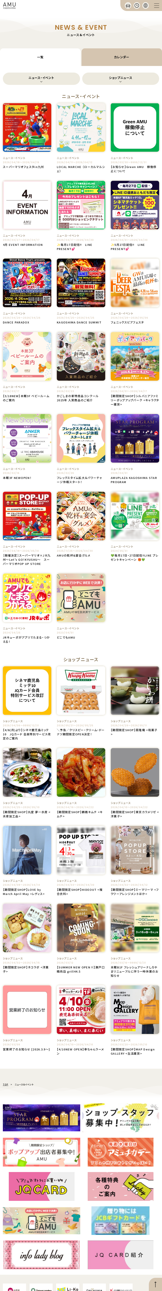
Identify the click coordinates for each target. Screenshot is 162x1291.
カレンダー (121, 57)
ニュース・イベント (41, 77)
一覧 (40, 57)
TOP (5, 1084)
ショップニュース (120, 77)
